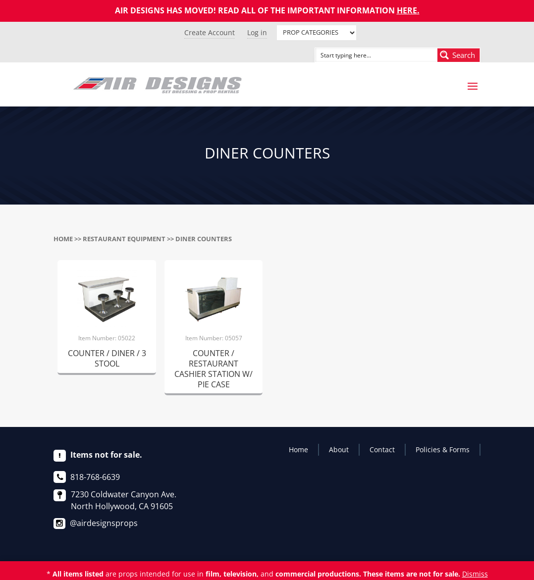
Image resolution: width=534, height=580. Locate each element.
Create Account (209, 32)
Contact (382, 449)
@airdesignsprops (104, 523)
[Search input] (365, 55)
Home (63, 238)
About (339, 449)
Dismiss (475, 574)
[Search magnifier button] (458, 55)
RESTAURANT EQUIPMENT (124, 238)
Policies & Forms (443, 449)
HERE (407, 10)
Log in (257, 32)
